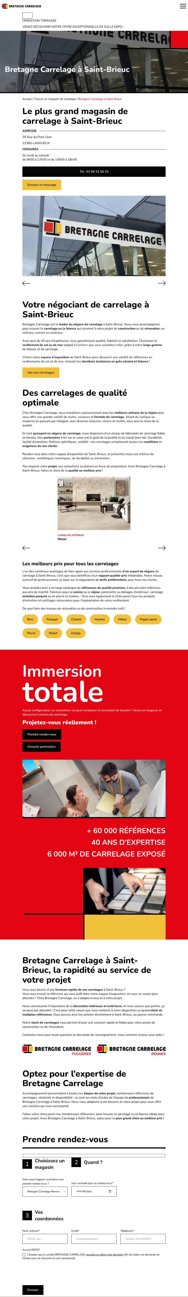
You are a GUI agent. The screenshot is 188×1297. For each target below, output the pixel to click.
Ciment (76, 619)
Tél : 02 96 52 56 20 (94, 172)
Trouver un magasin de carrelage (55, 99)
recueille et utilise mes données (104, 1254)
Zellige (76, 633)
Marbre (100, 619)
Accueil (27, 99)
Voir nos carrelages (40, 372)
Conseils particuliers (41, 747)
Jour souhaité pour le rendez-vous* (94, 1189)
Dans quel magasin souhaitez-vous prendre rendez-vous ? (45, 1187)
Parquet (52, 619)
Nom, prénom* (45, 1236)
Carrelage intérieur (71, 535)
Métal (122, 619)
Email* (94, 1236)
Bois (30, 619)
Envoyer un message (41, 185)
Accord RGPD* (94, 1254)
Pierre (31, 633)
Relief (53, 633)
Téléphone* (143, 1236)
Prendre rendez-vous (41, 734)
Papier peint (148, 619)
